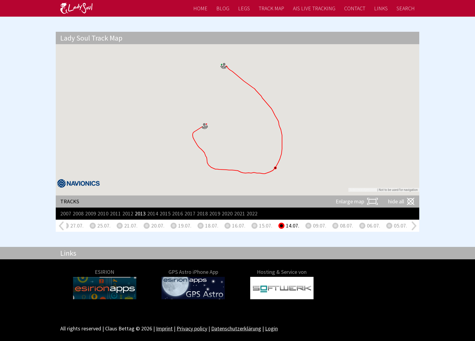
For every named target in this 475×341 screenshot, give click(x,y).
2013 (140, 213)
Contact (354, 8)
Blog (222, 8)
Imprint (164, 328)
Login (271, 328)
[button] (223, 66)
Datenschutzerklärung (236, 328)
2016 (177, 213)
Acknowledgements (363, 190)
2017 (189, 213)
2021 (239, 213)
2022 (252, 213)
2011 (115, 213)
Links (381, 8)
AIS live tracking (314, 8)
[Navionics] (78, 183)
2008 (78, 213)
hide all (396, 201)
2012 (127, 213)
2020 (227, 213)
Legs (244, 8)
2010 (103, 213)
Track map (271, 8)
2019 (214, 213)
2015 (165, 213)
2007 (65, 213)
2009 (90, 213)
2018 (202, 213)
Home (200, 8)
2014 (152, 213)
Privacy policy (192, 328)
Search (406, 8)
